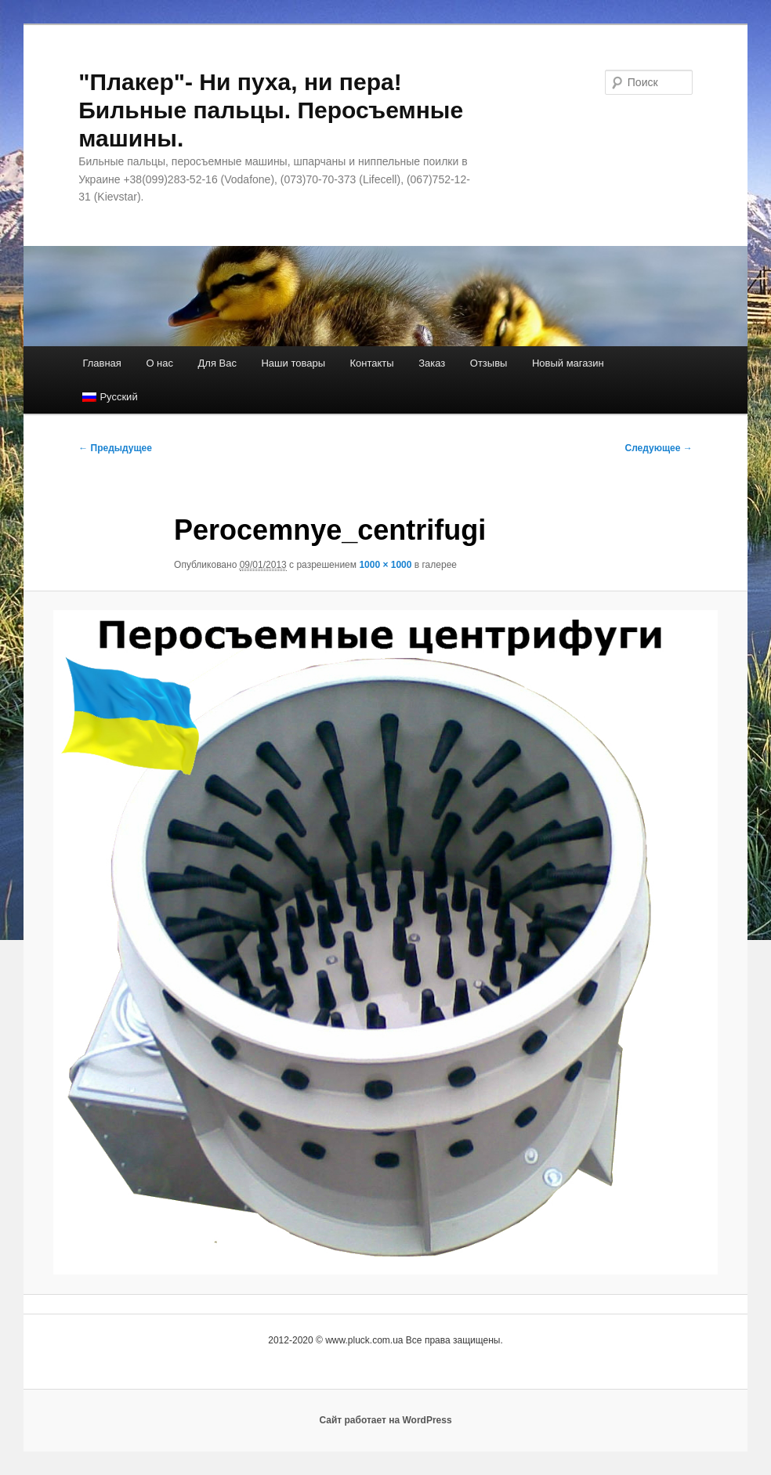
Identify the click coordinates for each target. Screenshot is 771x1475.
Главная (101, 363)
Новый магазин (568, 363)
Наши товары (293, 363)
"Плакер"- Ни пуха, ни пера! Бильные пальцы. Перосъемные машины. (270, 110)
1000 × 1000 (385, 564)
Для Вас (217, 363)
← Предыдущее (115, 448)
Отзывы (489, 363)
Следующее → (658, 448)
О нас (159, 363)
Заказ (431, 363)
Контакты (372, 363)
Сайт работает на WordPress (385, 1420)
